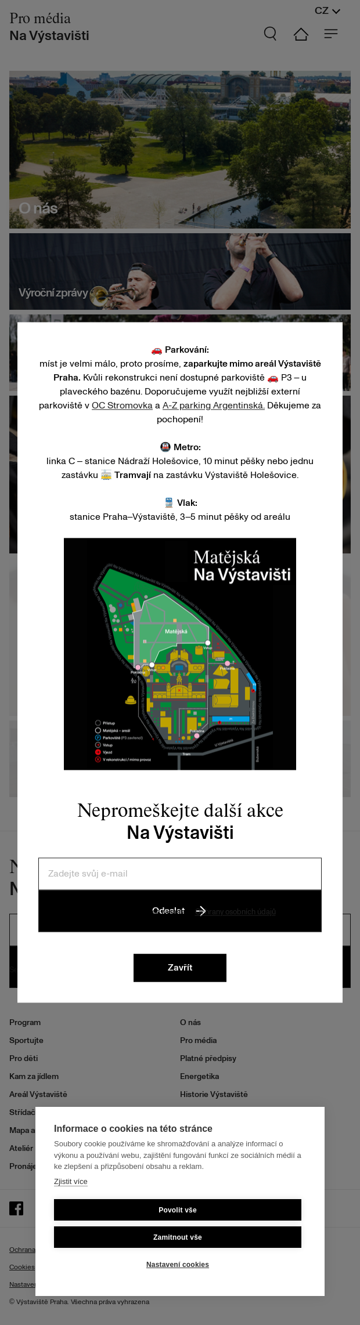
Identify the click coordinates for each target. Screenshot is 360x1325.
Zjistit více (71, 1181)
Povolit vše (178, 1210)
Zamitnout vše (177, 1237)
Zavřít (180, 968)
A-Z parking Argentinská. (214, 405)
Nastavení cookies (177, 1265)
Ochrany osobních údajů (235, 912)
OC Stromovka (122, 405)
